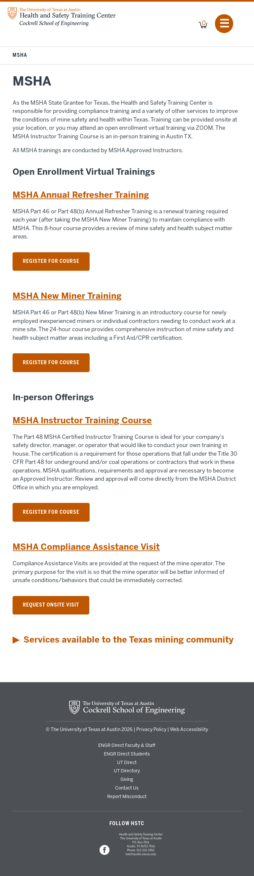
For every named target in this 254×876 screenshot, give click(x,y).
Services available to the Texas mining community (128, 640)
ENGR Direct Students (127, 753)
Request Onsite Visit (51, 605)
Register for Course (51, 261)
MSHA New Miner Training (67, 296)
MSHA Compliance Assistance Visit (86, 547)
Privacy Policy (151, 729)
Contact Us (127, 787)
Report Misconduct (127, 796)
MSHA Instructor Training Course (82, 420)
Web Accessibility (189, 729)
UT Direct (127, 762)
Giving (126, 779)
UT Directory (127, 770)
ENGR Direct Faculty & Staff (126, 745)
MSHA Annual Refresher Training (81, 195)
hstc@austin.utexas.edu (141, 854)
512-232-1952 (145, 850)
